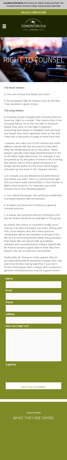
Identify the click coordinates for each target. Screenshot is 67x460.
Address (10, 314)
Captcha (11, 364)
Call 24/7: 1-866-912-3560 (33, 12)
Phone (9, 302)
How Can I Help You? (17, 326)
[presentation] (30, 373)
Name (9, 278)
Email (9, 290)
